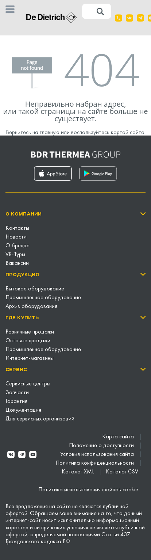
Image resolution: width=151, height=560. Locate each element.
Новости (16, 237)
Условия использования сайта (97, 454)
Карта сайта (118, 437)
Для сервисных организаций (39, 419)
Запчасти (17, 393)
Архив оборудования (31, 306)
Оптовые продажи (27, 341)
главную (49, 133)
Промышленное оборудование (43, 298)
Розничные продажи (29, 332)
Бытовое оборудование (34, 289)
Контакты (17, 228)
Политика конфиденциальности (95, 463)
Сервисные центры (27, 384)
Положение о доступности (102, 446)
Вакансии (17, 263)
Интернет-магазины (29, 358)
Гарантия (16, 401)
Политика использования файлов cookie (88, 490)
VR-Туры (15, 255)
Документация (23, 410)
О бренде (17, 246)
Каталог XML (79, 472)
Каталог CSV (122, 472)
